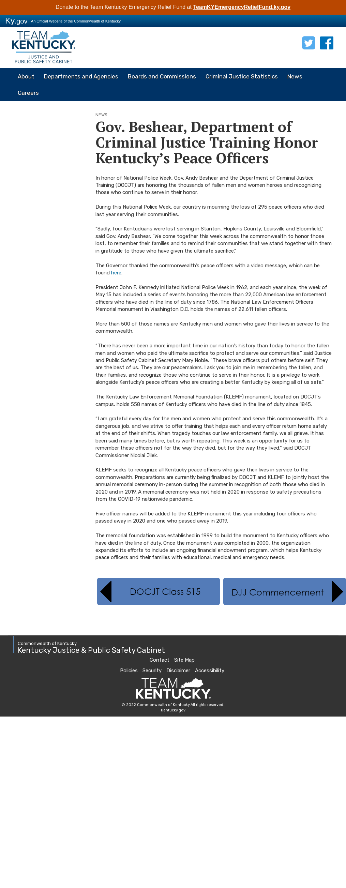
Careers (28, 92)
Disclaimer (178, 670)
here (116, 273)
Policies (129, 670)
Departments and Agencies (81, 76)
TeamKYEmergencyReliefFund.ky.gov (241, 7)
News (294, 76)
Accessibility (209, 670)
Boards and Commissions (162, 76)
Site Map (184, 660)
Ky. (16, 20)
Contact (159, 660)
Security (152, 670)
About (26, 76)
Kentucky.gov (173, 710)
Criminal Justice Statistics (242, 76)
